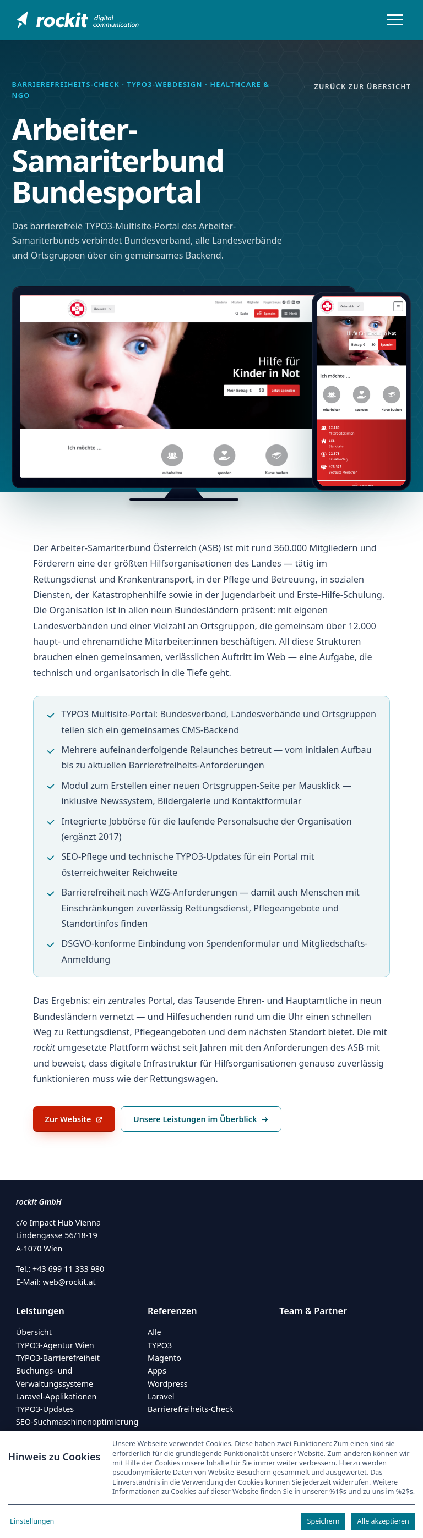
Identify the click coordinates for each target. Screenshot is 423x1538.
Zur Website (80, 1122)
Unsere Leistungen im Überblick (201, 1119)
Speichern (323, 1521)
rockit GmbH (39, 1201)
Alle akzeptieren (383, 1521)
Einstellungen (32, 1521)
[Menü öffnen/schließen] (395, 20)
